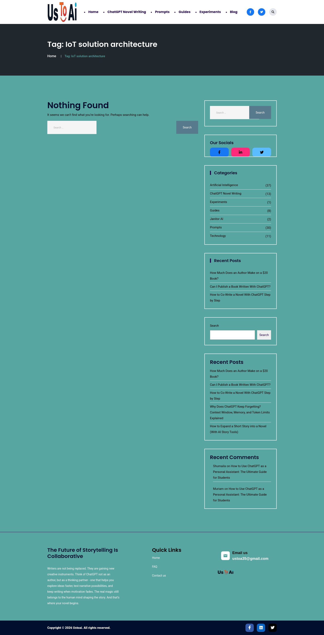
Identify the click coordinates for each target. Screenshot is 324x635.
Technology (218, 236)
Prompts (162, 11)
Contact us (159, 575)
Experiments (210, 11)
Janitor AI (216, 219)
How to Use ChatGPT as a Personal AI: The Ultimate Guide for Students (240, 472)
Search (214, 325)
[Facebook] (249, 628)
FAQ (154, 566)
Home (93, 11)
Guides (184, 11)
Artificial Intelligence (224, 185)
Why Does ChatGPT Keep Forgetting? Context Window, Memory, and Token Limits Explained (240, 412)
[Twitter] (272, 628)
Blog (233, 11)
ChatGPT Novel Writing (126, 11)
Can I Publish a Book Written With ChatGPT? (240, 286)
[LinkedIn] (261, 628)
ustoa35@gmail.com (250, 559)
